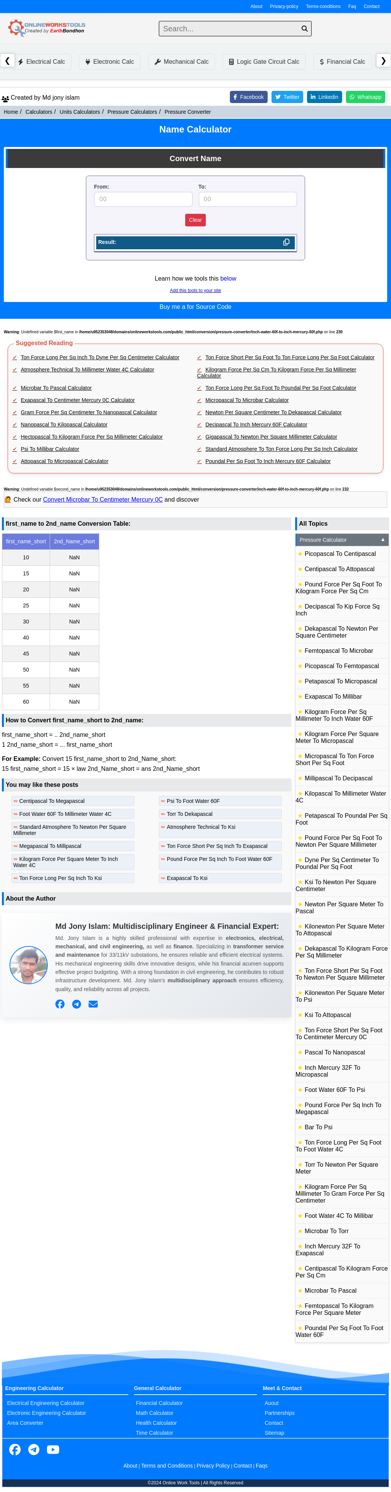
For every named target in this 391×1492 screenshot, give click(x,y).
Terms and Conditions (167, 1466)
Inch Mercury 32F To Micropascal (328, 1071)
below (228, 278)
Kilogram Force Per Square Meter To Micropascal (337, 737)
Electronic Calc (110, 61)
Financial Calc (342, 61)
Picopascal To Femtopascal (342, 666)
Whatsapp (365, 97)
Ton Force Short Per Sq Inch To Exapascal (217, 846)
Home (11, 112)
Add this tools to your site (195, 290)
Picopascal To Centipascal (340, 554)
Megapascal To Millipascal (50, 846)
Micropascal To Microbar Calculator (247, 400)
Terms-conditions (323, 6)
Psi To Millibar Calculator (50, 449)
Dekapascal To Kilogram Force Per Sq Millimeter (342, 952)
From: (101, 187)
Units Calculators (80, 112)
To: (203, 187)
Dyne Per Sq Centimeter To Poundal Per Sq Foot (337, 863)
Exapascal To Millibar (333, 696)
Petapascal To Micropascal (341, 681)
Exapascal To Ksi (187, 878)
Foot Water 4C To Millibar (339, 1216)
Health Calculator (156, 1423)
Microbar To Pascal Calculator (56, 388)
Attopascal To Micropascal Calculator (64, 461)
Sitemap (274, 1433)
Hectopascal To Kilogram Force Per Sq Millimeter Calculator (92, 437)
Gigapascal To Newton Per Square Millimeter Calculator (271, 437)
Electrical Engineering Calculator (45, 1403)
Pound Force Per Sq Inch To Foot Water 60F (219, 859)
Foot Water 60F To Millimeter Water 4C (65, 814)
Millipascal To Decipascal (339, 778)
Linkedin (324, 97)
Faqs (262, 1466)
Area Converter (25, 1423)
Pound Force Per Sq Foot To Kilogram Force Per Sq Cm (339, 587)
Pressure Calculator (343, 540)
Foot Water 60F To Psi (335, 1090)
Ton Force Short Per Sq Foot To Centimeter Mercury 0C (339, 1033)
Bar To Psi (319, 1127)
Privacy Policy (213, 1466)
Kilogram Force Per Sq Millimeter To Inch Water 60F (334, 715)
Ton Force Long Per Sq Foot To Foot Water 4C (338, 1146)
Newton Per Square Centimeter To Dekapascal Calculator (273, 412)
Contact (372, 6)
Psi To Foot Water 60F (193, 801)
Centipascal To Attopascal (340, 569)
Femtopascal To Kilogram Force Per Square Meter (334, 1309)
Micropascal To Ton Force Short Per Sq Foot (335, 759)
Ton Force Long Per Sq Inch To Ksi (60, 878)
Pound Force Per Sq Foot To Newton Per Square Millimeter (339, 841)
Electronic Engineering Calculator (46, 1413)
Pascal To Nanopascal (335, 1052)
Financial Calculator (159, 1403)
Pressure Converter (188, 112)
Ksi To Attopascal (328, 1015)
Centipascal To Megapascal (52, 801)
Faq (352, 6)
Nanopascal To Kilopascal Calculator (64, 424)
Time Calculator (154, 1433)
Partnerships (280, 1413)
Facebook (248, 97)
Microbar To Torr (327, 1231)
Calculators (39, 112)
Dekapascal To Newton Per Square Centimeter (337, 632)
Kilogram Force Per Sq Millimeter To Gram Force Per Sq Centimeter (340, 1194)
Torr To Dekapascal (190, 814)
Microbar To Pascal (331, 1290)
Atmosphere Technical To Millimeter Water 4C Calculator (87, 370)
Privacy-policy (284, 6)
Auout (272, 1403)
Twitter (287, 97)
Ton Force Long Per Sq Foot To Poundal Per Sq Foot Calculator (280, 388)
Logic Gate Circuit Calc (264, 61)
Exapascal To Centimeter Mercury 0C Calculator (78, 400)
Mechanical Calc (181, 61)
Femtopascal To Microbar (339, 651)
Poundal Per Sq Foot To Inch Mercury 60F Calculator (268, 461)
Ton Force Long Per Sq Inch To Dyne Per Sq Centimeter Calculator (100, 357)
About (256, 6)
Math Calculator (154, 1413)
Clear (195, 220)
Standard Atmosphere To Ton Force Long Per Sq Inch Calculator (281, 449)
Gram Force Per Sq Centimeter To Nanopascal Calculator (89, 412)
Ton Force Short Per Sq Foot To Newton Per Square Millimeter (340, 974)
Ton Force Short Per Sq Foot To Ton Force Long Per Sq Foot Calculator (290, 357)
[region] (146, 621)
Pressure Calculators (132, 112)
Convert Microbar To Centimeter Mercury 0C (103, 499)
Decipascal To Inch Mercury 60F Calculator (256, 424)
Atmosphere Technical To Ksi (201, 827)
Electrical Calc (41, 61)
